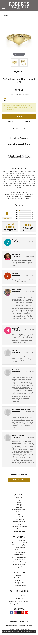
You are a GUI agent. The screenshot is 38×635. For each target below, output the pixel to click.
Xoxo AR (15, 274)
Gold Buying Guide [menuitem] (19, 567)
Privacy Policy (19, 583)
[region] (19, 39)
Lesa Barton (16, 290)
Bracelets (13, 196)
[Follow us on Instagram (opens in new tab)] (15, 612)
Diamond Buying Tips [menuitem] (19, 545)
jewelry (5, 15)
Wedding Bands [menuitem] (19, 500)
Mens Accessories (20, 194)
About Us (19, 575)
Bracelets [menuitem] (19, 507)
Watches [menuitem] (19, 529)
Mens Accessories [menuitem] (19, 531)
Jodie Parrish (16, 254)
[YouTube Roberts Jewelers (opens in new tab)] (26, 612)
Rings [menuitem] (19, 502)
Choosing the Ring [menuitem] (19, 547)
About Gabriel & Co (19, 144)
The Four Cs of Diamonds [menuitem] (19, 542)
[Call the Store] (19, 598)
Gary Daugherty (18, 435)
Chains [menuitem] (19, 514)
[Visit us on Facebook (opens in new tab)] (11, 612)
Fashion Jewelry (25, 198)
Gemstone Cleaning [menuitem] (19, 562)
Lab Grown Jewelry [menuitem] (19, 522)
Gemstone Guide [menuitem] (19, 552)
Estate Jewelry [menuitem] (19, 519)
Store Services (19, 578)
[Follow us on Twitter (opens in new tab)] (19, 612)
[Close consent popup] (34, 631)
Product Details (19, 138)
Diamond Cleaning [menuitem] (19, 559)
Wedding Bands (9, 194)
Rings (8, 196)
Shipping (10, 121)
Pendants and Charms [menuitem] (19, 509)
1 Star (16, 218)
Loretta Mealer (17, 370)
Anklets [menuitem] (19, 524)
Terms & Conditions (11, 625)
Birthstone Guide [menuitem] (19, 550)
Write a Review (19, 480)
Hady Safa (15, 328)
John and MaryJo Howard (21, 410)
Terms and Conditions (19, 585)
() (32, 210)
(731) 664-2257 (19, 72)
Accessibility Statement (26, 625)
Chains (15, 198)
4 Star (16, 212)
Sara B (14, 350)
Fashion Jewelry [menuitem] (19, 517)
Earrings (19, 196)
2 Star (16, 216)
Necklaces (30, 194)
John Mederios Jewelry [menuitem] (19, 526)
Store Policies (19, 580)
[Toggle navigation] (3, 8)
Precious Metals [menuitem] (19, 555)
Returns (27, 121)
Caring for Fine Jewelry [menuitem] (19, 557)
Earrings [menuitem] (19, 505)
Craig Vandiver (17, 240)
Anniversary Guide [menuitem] (19, 564)
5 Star (16, 210)
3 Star (16, 214)
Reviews (19, 205)
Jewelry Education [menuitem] (19, 540)
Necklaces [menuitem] (19, 512)
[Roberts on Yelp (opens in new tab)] (22, 612)
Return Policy (14, 622)
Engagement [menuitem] (19, 497)
